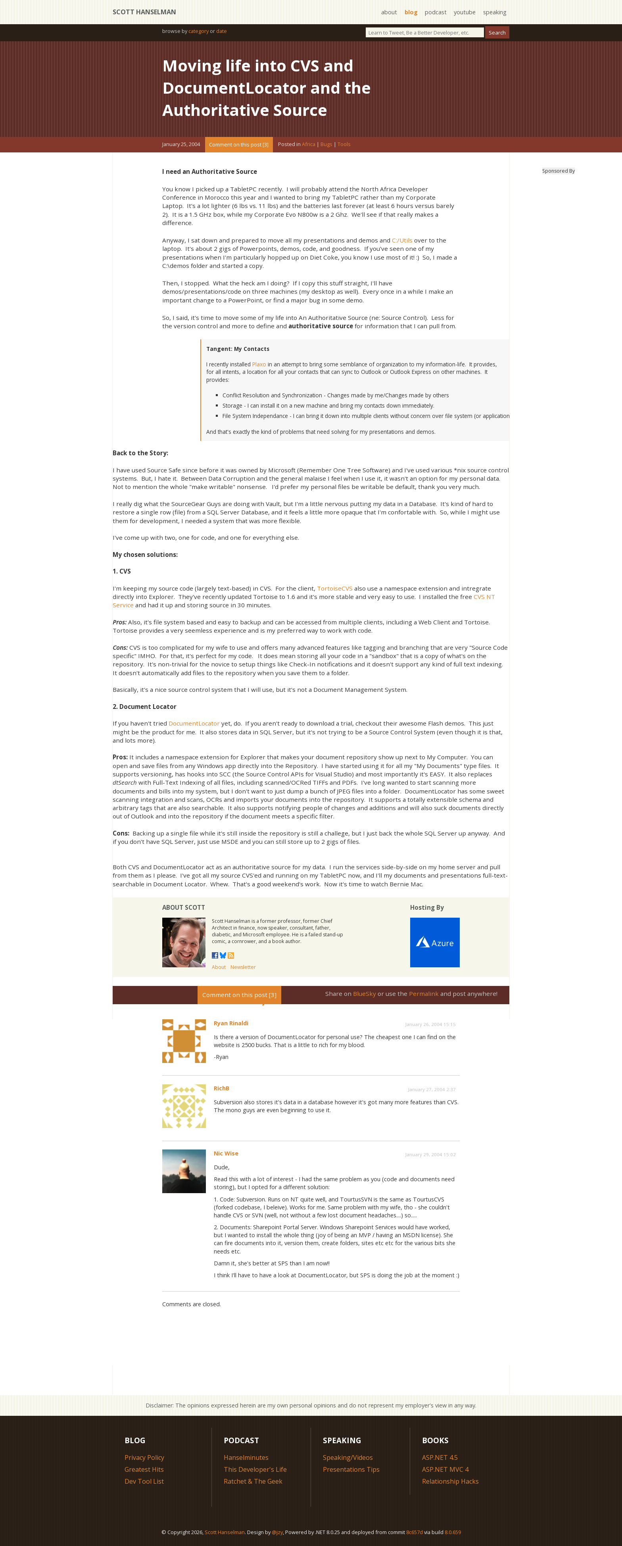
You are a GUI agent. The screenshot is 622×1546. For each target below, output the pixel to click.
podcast (436, 12)
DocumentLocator (194, 723)
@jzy (277, 1532)
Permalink (424, 993)
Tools (344, 144)
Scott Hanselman (144, 12)
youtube (465, 12)
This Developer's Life (255, 1469)
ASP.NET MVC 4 (445, 1469)
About (219, 967)
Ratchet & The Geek (253, 1481)
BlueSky (364, 993)
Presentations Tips (351, 1469)
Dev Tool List (144, 1481)
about (389, 12)
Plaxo (259, 364)
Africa (308, 144)
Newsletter (243, 967)
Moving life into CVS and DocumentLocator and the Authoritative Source (266, 87)
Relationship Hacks (450, 1481)
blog (411, 12)
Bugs (326, 144)
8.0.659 (453, 1532)
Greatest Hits (144, 1469)
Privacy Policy (144, 1457)
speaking (495, 12)
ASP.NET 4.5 (440, 1457)
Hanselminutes (246, 1457)
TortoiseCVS (335, 588)
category (198, 31)
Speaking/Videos (348, 1457)
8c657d (414, 1532)
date (221, 31)
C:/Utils (402, 240)
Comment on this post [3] (239, 144)
